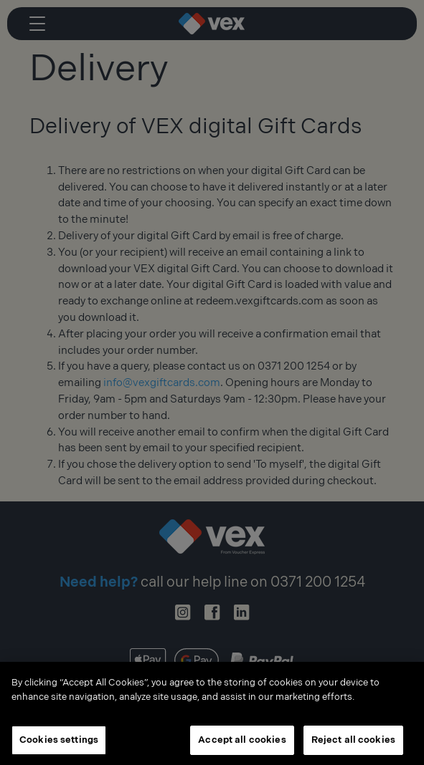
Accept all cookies (242, 743)
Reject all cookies (353, 743)
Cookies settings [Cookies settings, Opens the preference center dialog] (58, 743)
